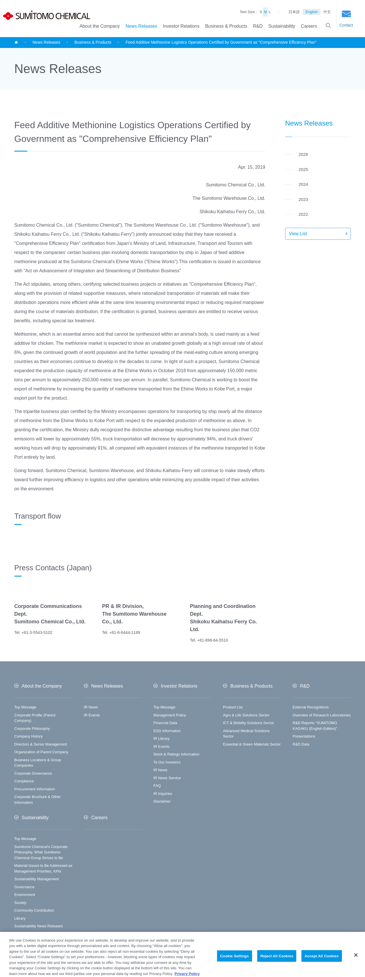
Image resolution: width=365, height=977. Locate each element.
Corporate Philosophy (32, 728)
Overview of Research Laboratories (322, 715)
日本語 (294, 12)
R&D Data (301, 744)
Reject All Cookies (276, 963)
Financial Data (165, 723)
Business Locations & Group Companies (37, 763)
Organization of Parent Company (41, 752)
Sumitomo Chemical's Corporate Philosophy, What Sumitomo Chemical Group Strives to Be (41, 852)
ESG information (167, 731)
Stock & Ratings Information (176, 754)
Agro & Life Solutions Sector (246, 715)
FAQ (157, 785)
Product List (233, 707)
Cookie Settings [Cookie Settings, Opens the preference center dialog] (234, 963)
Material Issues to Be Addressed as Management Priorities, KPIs (43, 868)
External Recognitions (310, 707)
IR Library (161, 738)
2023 (303, 199)
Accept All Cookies (322, 963)
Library (20, 918)
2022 (303, 214)
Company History (28, 736)
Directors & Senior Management (40, 744)
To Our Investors (167, 762)
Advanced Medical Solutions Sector (246, 734)
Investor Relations (181, 26)
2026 (303, 154)
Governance (24, 887)
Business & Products (226, 26)
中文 (327, 12)
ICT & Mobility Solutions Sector (248, 723)
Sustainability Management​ (36, 879)
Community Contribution (34, 910)
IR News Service (167, 778)
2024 (303, 184)
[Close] (356, 962)
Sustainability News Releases (38, 926)
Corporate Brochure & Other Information (37, 800)
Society (20, 903)
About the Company (100, 26)
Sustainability (281, 26)
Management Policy (169, 715)
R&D (258, 26)
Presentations (304, 736)
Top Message (25, 707)
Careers (309, 26)
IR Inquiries (162, 793)
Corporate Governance (33, 773)
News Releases (141, 26)
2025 (303, 169)
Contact (346, 18)
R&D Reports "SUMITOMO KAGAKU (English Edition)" (315, 726)
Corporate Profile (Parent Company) (35, 718)
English (311, 12)
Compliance (24, 781)
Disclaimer (162, 801)
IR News (91, 707)
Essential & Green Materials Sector (252, 744)
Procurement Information (34, 789)
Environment (24, 895)
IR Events (92, 715)
